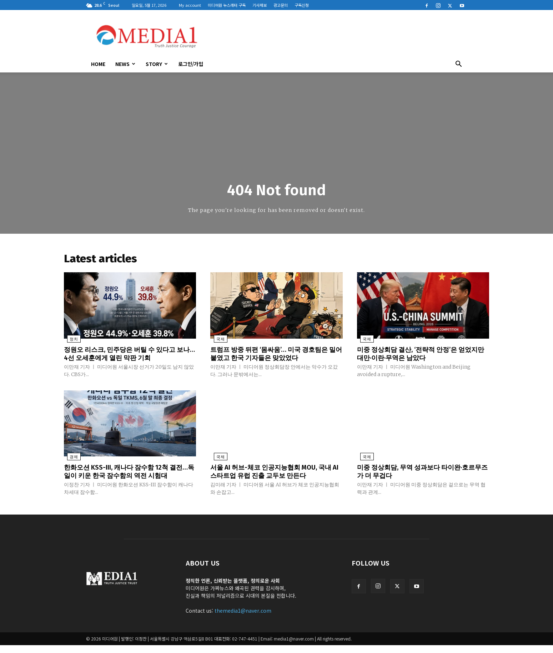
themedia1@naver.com (243, 618)
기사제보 (259, 5)
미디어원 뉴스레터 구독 (227, 5)
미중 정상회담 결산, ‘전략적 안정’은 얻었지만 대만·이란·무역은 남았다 (421, 354)
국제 (217, 340)
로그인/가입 (190, 63)
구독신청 (302, 5)
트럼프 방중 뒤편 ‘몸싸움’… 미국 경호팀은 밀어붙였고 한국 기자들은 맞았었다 (276, 354)
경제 (70, 457)
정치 (70, 340)
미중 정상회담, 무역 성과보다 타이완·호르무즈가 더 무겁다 (423, 472)
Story (157, 63)
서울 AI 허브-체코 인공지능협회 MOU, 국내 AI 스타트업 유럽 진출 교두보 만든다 (274, 472)
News (125, 63)
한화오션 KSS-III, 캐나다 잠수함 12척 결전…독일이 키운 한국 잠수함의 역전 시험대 (128, 476)
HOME (98, 63)
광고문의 (280, 5)
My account (190, 5)
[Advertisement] (337, 36)
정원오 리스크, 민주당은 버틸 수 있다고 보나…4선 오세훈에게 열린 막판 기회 (126, 354)
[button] (458, 64)
